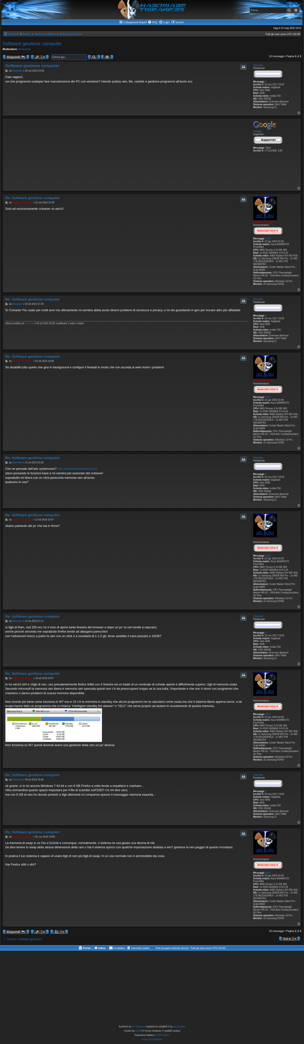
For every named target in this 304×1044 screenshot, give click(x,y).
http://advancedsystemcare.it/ (77, 468)
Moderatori (25, 49)
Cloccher (258, 65)
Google (257, 131)
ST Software (138, 1026)
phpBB (138, 1031)
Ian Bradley (179, 1026)
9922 (268, 238)
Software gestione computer (32, 43)
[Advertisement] (126, 153)
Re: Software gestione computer (32, 198)
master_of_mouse (263, 222)
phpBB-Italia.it (162, 1035)
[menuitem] (152, 22)
